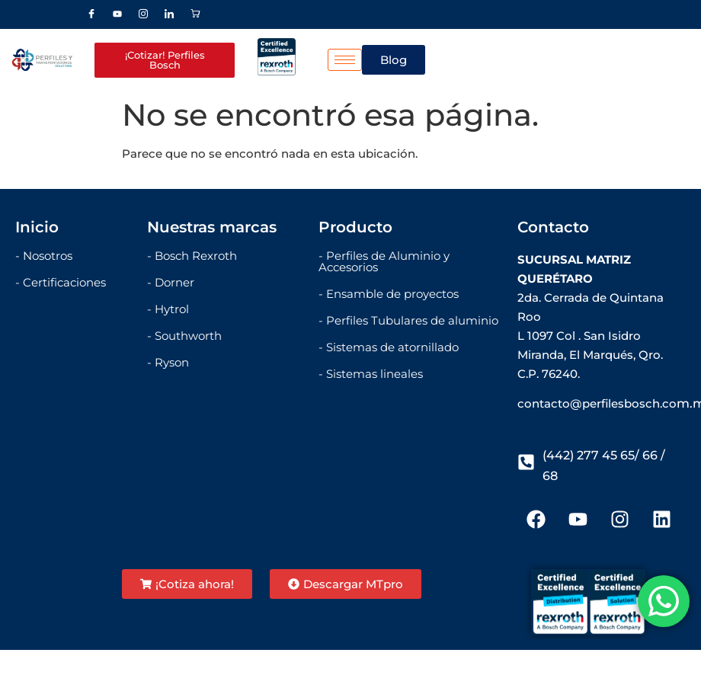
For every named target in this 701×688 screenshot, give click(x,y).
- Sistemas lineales (370, 373)
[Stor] (195, 14)
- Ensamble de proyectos (388, 293)
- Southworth (184, 335)
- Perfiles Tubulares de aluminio (408, 320)
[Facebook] (91, 14)
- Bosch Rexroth (192, 255)
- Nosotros (43, 255)
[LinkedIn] (169, 14)
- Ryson (168, 362)
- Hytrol (168, 309)
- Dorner (170, 282)
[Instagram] (143, 14)
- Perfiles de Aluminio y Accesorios (384, 261)
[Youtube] (117, 14)
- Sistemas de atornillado (388, 347)
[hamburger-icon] (345, 60)
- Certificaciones (60, 282)
